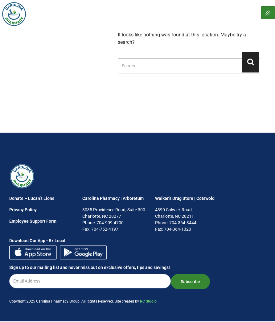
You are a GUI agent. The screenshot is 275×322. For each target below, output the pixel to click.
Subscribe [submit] (190, 281)
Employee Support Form (32, 221)
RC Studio (148, 301)
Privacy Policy (23, 209)
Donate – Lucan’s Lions (31, 198)
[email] (90, 281)
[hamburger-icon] (268, 12)
